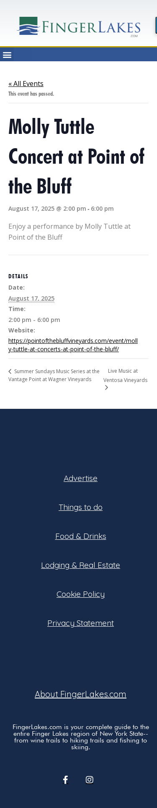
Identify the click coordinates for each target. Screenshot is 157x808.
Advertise (81, 478)
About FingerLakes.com (80, 694)
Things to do (81, 507)
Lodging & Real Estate (80, 565)
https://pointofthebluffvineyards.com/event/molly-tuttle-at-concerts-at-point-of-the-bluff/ (73, 345)
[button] (7, 54)
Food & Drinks (80, 536)
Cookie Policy (81, 594)
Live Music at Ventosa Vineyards (125, 375)
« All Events (26, 83)
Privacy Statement (80, 623)
